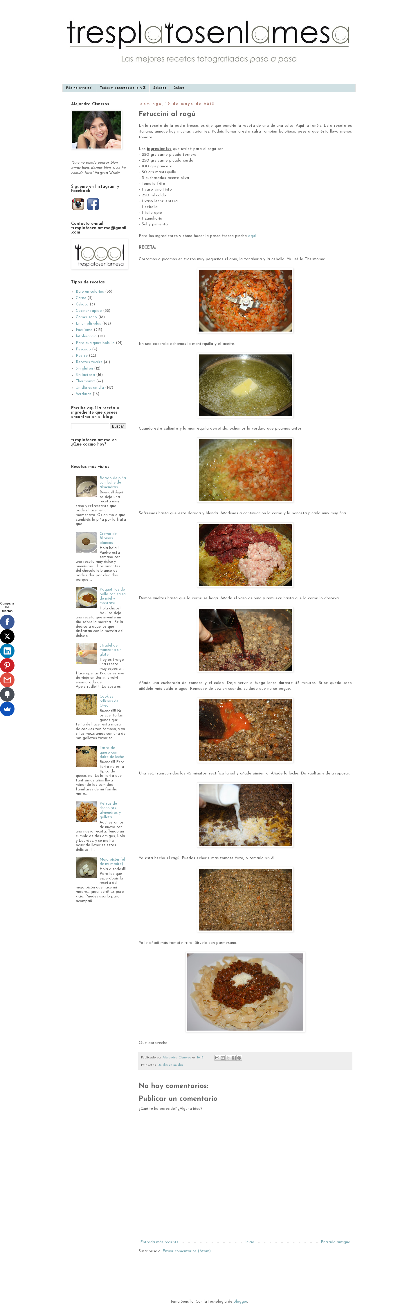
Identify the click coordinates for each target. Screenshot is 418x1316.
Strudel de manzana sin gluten (111, 650)
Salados (159, 88)
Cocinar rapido (89, 311)
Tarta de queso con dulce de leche (112, 752)
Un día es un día (170, 1065)
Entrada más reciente (159, 1242)
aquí (252, 236)
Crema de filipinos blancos (108, 538)
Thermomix (85, 381)
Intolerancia (86, 336)
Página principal (79, 88)
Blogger (240, 1302)
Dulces (179, 88)
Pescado (83, 349)
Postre (82, 356)
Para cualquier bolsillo (95, 343)
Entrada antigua (335, 1242)
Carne (81, 298)
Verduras (83, 394)
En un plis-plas (88, 323)
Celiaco (82, 304)
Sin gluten (84, 368)
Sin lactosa (85, 375)
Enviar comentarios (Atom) (187, 1251)
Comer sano (86, 317)
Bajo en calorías (90, 292)
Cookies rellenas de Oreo (109, 701)
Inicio (249, 1242)
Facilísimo (84, 330)
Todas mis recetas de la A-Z (123, 88)
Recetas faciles (89, 362)
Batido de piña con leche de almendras (113, 482)
